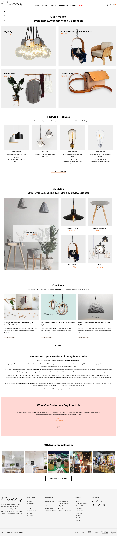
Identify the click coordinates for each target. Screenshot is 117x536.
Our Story (44, 5)
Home (37, 5)
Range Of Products (30, 234)
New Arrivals (63, 5)
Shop (53, 5)
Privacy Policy (80, 506)
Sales (80, 5)
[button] (99, 501)
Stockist (78, 518)
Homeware (9, 74)
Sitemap (78, 520)
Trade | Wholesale (81, 503)
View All (6, 34)
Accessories (67, 74)
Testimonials (32, 510)
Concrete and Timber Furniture (76, 32)
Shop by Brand (72, 228)
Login (77, 501)
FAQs (30, 513)
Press (30, 506)
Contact (73, 5)
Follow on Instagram (58, 478)
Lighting (8, 32)
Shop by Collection (99, 228)
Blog (30, 508)
